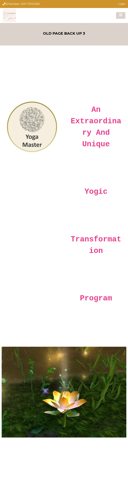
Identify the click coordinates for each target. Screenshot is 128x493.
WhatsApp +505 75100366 (21, 3)
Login (122, 3)
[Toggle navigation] (120, 15)
